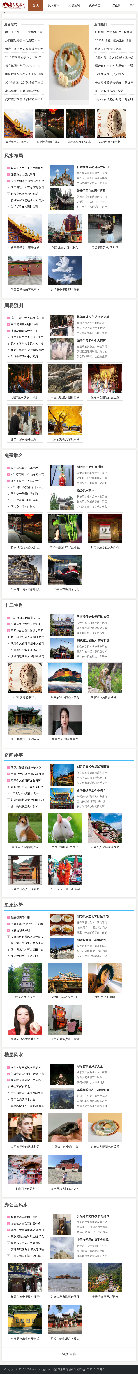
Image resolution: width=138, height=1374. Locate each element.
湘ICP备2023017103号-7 (90, 1369)
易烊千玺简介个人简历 (24, 356)
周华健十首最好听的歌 (24, 493)
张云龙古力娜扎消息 (23, 174)
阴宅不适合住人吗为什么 (26, 480)
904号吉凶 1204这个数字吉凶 (24, 82)
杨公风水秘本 (85, 490)
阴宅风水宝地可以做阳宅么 (27, 949)
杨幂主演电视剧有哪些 (24, 1217)
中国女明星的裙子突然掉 (26, 1255)
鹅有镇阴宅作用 (15, 66)
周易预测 (74, 5)
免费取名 (94, 5)
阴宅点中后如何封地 (23, 506)
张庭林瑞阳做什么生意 (24, 330)
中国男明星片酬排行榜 (24, 324)
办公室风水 (16, 1204)
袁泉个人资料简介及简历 (26, 780)
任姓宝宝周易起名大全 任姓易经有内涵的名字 (93, 169)
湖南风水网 (59, 1369)
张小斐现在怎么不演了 (24, 806)
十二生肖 (115, 5)
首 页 (36, 5)
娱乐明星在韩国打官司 (24, 206)
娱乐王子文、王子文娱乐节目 (24, 32)
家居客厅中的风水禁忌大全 (22, 91)
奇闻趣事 (13, 755)
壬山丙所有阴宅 (20, 1086)
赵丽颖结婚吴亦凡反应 (19, 40)
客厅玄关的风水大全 (23, 1099)
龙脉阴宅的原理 (20, 930)
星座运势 (13, 905)
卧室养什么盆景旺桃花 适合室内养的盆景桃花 (93, 619)
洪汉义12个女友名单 (108, 49)
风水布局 (53, 5)
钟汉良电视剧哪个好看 (24, 193)
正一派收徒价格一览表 (109, 91)
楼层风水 (13, 1054)
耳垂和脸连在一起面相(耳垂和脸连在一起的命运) (93, 1092)
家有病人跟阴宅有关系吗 (26, 1080)
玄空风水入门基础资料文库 (27, 1093)
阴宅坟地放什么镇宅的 (24, 956)
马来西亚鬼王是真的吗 (109, 74)
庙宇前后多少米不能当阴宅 (27, 943)
